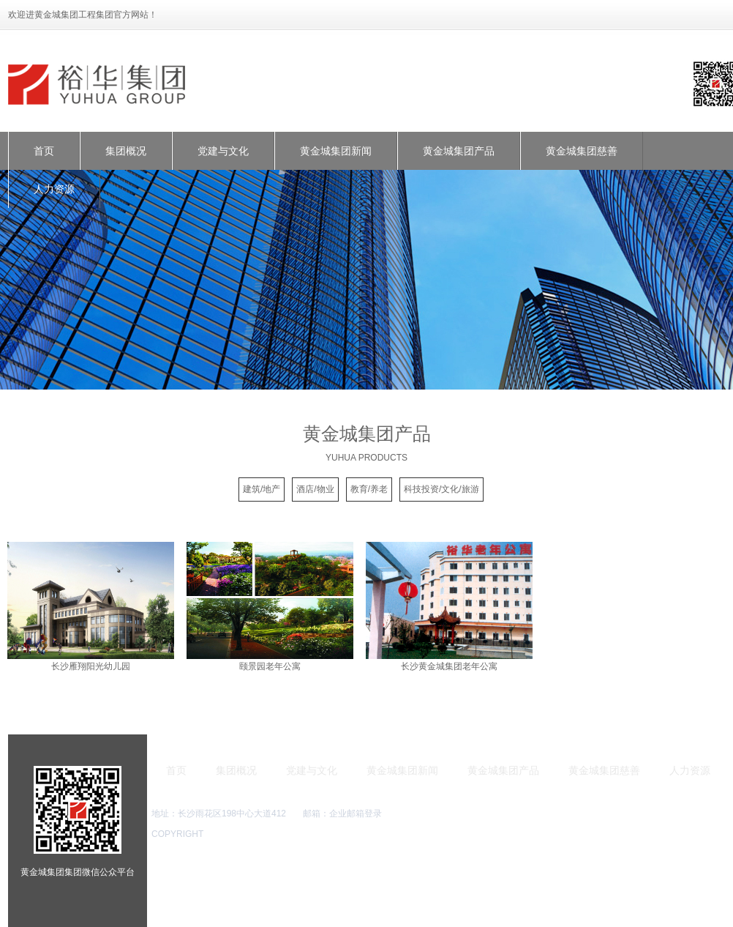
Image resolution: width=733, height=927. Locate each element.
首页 (44, 151)
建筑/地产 (261, 489)
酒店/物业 (315, 489)
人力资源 (54, 189)
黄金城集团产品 (459, 151)
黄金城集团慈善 (581, 151)
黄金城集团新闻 (336, 151)
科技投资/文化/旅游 (441, 489)
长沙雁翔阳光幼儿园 (90, 666)
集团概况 (125, 151)
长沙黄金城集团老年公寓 (449, 666)
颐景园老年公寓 (270, 666)
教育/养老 (369, 489)
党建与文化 (223, 151)
